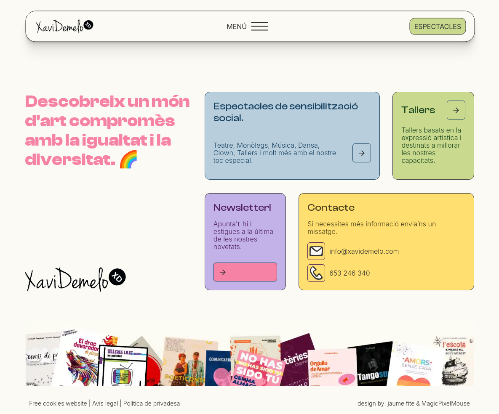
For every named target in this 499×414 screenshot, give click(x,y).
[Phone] (316, 272)
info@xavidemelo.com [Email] (364, 250)
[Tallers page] (456, 110)
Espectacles (437, 26)
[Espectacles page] (361, 153)
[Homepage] (75, 277)
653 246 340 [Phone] (349, 272)
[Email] (316, 250)
